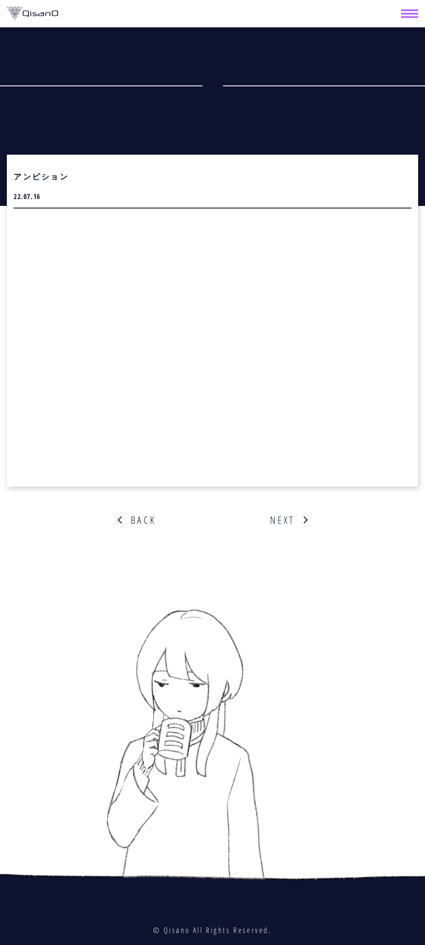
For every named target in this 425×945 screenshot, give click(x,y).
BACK (143, 520)
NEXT (282, 520)
